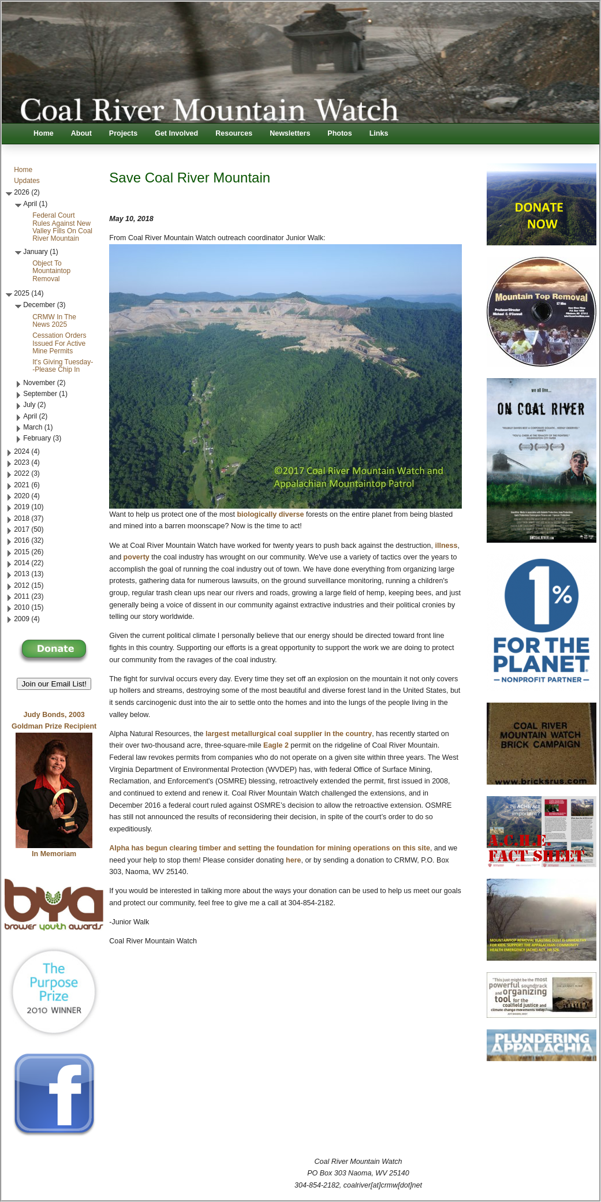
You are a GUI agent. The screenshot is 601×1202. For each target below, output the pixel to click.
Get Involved (176, 133)
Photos (339, 133)
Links (379, 133)
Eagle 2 (276, 745)
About (81, 133)
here (293, 860)
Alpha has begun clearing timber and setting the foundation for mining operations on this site (269, 848)
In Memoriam (54, 854)
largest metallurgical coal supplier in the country (289, 734)
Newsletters (290, 133)
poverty (136, 557)
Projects (123, 133)
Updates (27, 181)
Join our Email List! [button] (54, 684)
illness (445, 546)
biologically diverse (269, 514)
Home (43, 133)
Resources (233, 133)
